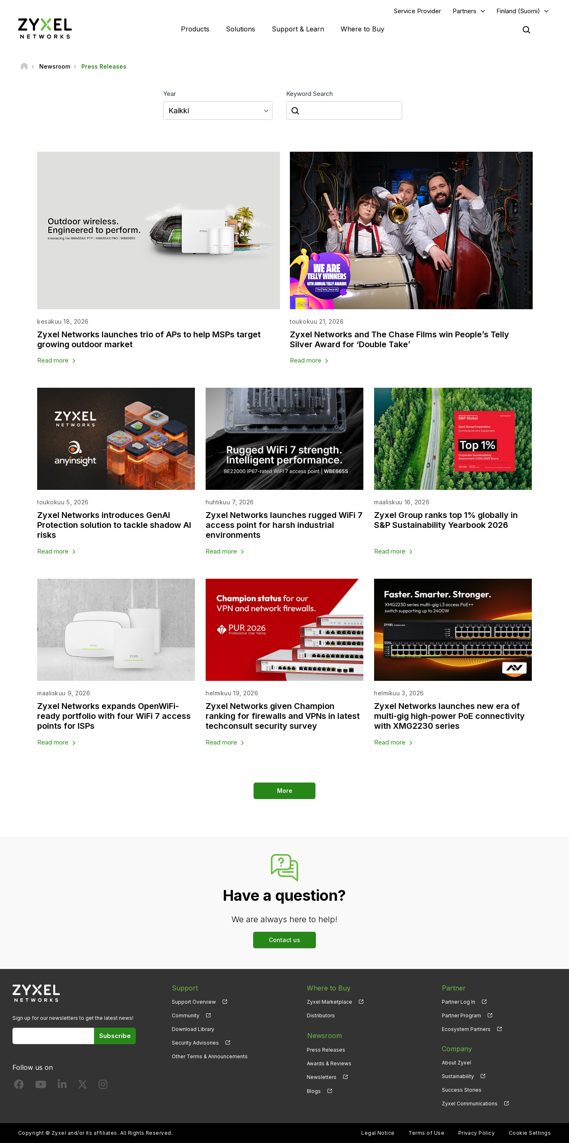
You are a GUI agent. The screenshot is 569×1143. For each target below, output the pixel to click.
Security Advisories (195, 1043)
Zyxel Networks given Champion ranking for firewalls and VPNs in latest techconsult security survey (283, 716)
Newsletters (322, 1077)
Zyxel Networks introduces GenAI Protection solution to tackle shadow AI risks (114, 525)
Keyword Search (309, 94)
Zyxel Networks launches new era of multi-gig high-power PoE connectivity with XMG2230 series (450, 716)
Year (169, 94)
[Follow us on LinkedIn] (62, 1086)
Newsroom (324, 1035)
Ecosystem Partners (466, 1029)
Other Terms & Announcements (210, 1057)
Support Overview (194, 1002)
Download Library (193, 1029)
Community (185, 1016)
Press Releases (326, 1049)
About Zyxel (456, 1063)
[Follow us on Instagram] (103, 1086)
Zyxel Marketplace (329, 1002)
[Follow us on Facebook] (19, 1086)
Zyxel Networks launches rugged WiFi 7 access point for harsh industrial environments (284, 525)
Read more (53, 361)
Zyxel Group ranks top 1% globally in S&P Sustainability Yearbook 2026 (446, 520)
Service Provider (417, 11)
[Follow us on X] (83, 1086)
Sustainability (458, 1077)
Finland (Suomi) (518, 11)
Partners (465, 11)
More (284, 791)
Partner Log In (458, 1002)
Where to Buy (362, 29)
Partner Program (461, 1016)
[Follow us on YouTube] (40, 1086)
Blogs (314, 1090)
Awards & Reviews (329, 1063)
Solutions (240, 29)
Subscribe (115, 1036)
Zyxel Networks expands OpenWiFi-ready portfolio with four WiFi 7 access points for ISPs (114, 716)
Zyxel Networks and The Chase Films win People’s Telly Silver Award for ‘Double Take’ (400, 339)
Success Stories (461, 1090)
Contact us (284, 940)
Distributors (321, 1016)
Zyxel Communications (470, 1104)
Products (195, 29)
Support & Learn (298, 29)
